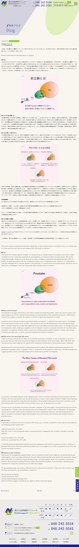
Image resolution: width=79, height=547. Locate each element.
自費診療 (34, 541)
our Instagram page (10, 467)
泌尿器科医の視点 (14, 40)
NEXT (75, 490)
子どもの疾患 (13, 541)
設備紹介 (34, 538)
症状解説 (55, 538)
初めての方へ (13, 538)
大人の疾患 (66, 538)
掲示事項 (66, 541)
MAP (69, 2)
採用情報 (44, 538)
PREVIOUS (5, 490)
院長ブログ (55, 541)
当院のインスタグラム (8, 231)
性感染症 (23, 541)
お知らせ (44, 541)
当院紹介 (23, 538)
